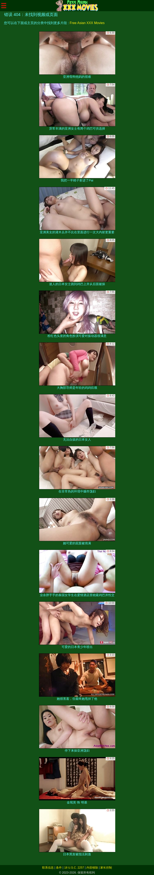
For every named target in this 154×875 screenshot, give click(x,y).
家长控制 (106, 867)
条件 (59, 867)
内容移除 (92, 867)
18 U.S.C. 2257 (74, 867)
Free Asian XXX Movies (87, 23)
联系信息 (48, 867)
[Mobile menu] (3, 5)
